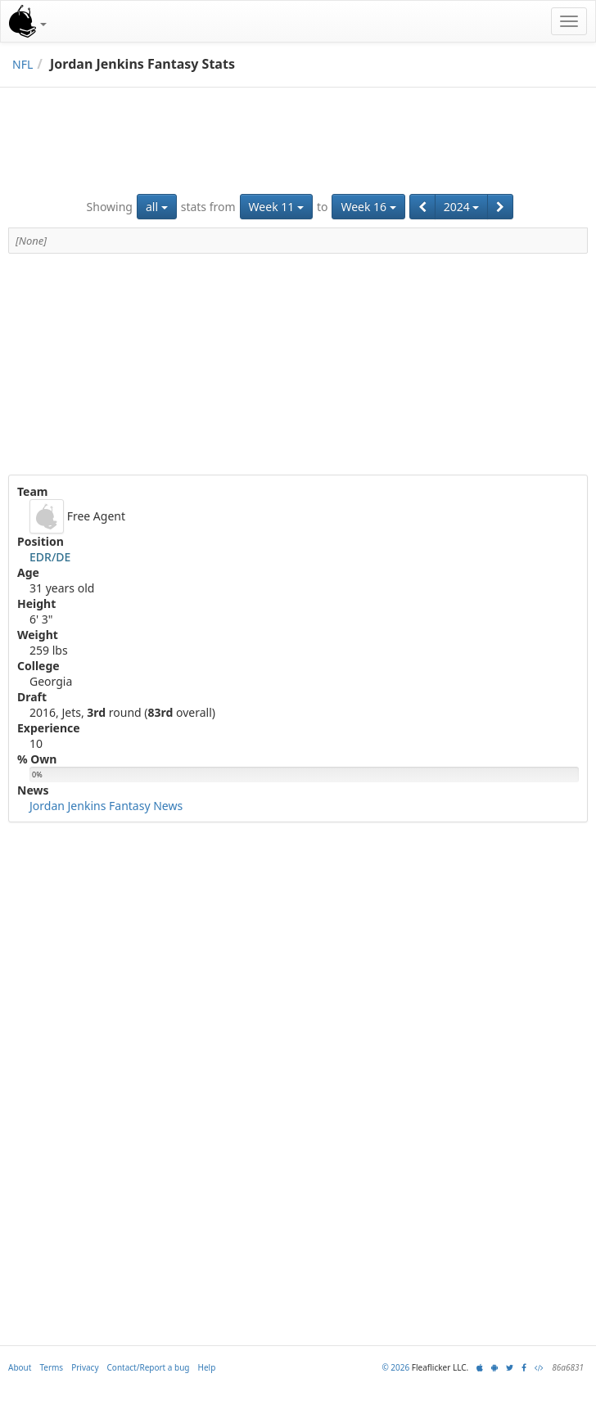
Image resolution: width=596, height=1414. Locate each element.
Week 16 (368, 206)
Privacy (84, 1367)
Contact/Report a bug (148, 1367)
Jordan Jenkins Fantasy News (106, 805)
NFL (22, 64)
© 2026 (395, 1367)
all (157, 206)
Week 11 (276, 206)
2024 (462, 206)
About (19, 1367)
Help (207, 1367)
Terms (51, 1367)
